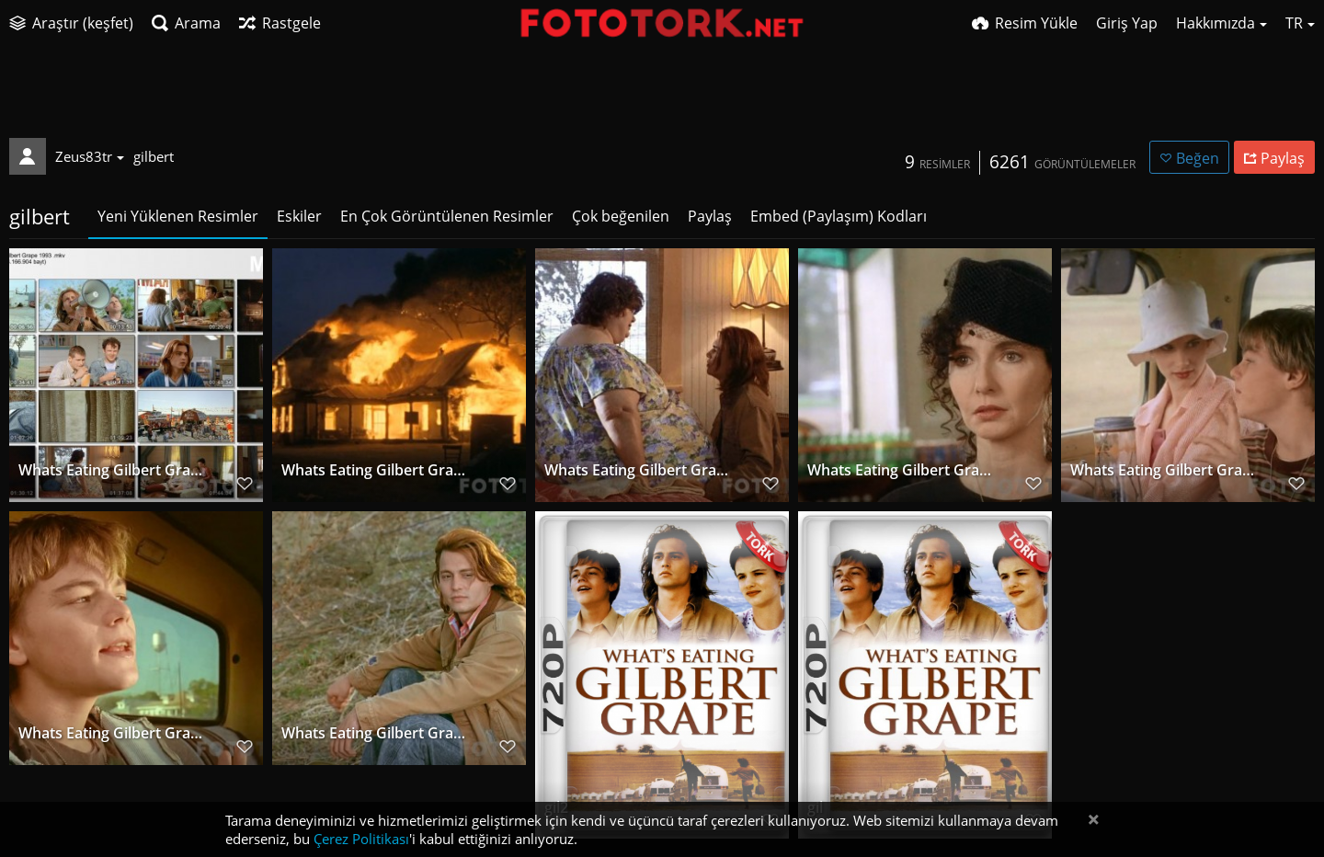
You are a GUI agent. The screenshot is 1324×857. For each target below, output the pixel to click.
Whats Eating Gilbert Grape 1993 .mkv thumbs (112, 471)
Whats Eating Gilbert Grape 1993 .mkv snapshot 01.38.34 (638, 471)
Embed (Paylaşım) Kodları (838, 216)
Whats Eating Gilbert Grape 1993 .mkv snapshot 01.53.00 (375, 471)
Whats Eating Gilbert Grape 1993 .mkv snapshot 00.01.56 (375, 734)
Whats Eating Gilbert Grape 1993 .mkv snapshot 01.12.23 (901, 471)
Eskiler (299, 216)
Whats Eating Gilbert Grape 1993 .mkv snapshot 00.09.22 (112, 734)
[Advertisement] (662, 96)
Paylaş (710, 216)
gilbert (153, 156)
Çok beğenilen (620, 216)
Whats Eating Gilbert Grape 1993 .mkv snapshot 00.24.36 (1164, 471)
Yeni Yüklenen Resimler (177, 216)
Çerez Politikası (361, 838)
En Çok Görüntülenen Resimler (447, 216)
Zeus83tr (89, 156)
